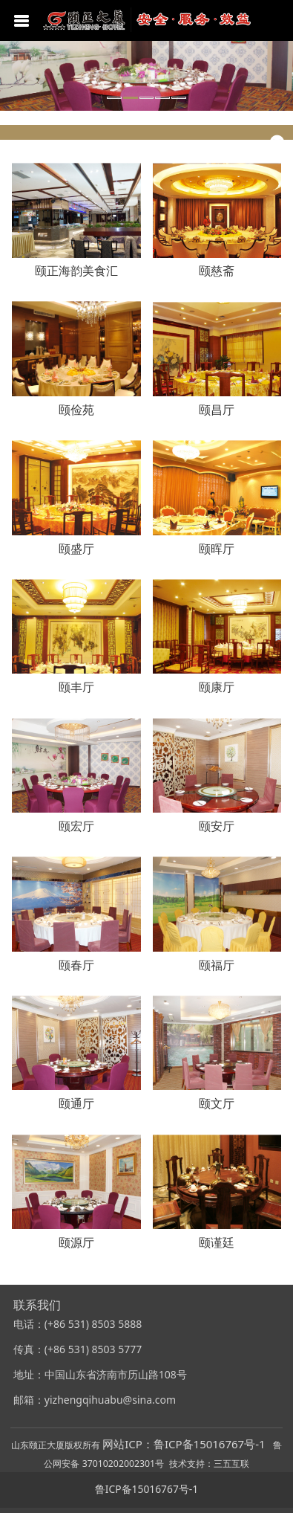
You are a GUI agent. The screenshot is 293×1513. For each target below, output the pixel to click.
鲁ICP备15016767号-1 (146, 1489)
